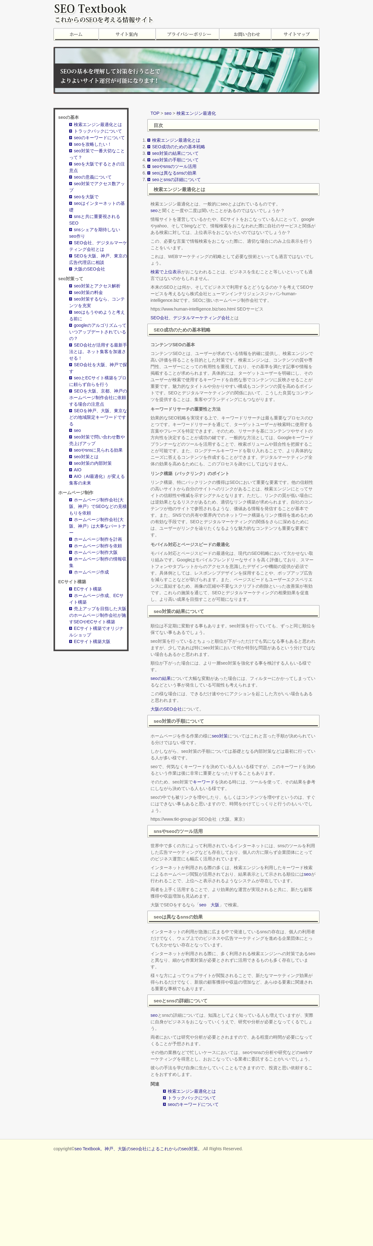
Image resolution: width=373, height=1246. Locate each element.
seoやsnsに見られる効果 (98, 450)
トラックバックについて (98, 131)
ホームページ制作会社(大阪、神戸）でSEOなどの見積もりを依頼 (98, 506)
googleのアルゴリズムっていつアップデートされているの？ (97, 332)
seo (77, 430)
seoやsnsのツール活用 (174, 166)
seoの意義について (93, 177)
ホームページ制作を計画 (98, 539)
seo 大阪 (209, 904)
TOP (155, 113)
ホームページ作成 (91, 572)
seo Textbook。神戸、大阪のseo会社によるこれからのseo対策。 (138, 1148)
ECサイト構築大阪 (92, 641)
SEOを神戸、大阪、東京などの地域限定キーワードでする (98, 417)
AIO (77, 469)
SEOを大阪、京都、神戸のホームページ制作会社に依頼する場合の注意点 (98, 397)
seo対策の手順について (175, 159)
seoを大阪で (86, 196)
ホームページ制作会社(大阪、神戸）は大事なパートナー (97, 526)
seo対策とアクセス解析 (97, 285)
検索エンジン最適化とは (98, 124)
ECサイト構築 (88, 588)
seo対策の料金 (88, 292)
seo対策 (220, 735)
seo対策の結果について (175, 153)
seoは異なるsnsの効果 (174, 172)
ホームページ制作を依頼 (98, 545)
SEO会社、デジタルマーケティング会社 (190, 317)
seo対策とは (86, 456)
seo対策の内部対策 (93, 463)
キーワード (204, 781)
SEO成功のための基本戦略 (178, 146)
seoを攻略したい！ (93, 144)
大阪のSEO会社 (89, 268)
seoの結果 (161, 678)
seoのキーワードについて (99, 137)
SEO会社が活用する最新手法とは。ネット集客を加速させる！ (98, 351)
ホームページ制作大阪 (96, 552)
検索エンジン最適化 (196, 113)
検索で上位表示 (166, 271)
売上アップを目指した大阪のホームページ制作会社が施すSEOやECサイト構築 (97, 615)
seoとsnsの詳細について (176, 179)
